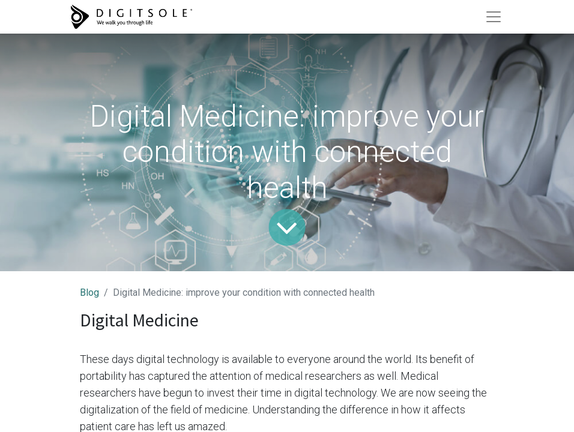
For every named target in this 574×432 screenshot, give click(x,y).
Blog (89, 292)
